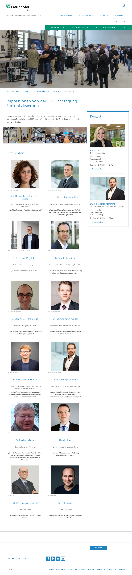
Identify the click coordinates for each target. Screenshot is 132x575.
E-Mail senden (97, 169)
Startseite (10, 91)
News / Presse (66, 16)
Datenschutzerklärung (116, 569)
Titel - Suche (123, 5)
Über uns (55, 27)
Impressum (101, 569)
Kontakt (119, 16)
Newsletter (72, 569)
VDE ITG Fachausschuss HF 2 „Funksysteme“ (46, 91)
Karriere (104, 16)
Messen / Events (86, 16)
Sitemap (51, 569)
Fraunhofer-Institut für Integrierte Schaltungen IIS (23, 16)
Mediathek (83, 569)
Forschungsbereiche (79, 27)
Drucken (99, 548)
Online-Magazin (110, 27)
